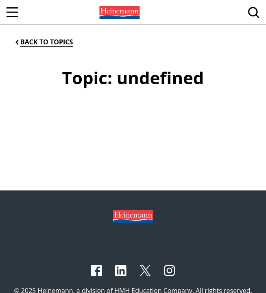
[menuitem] (119, 12)
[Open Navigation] (12, 12)
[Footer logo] (133, 215)
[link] (119, 12)
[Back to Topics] (43, 42)
